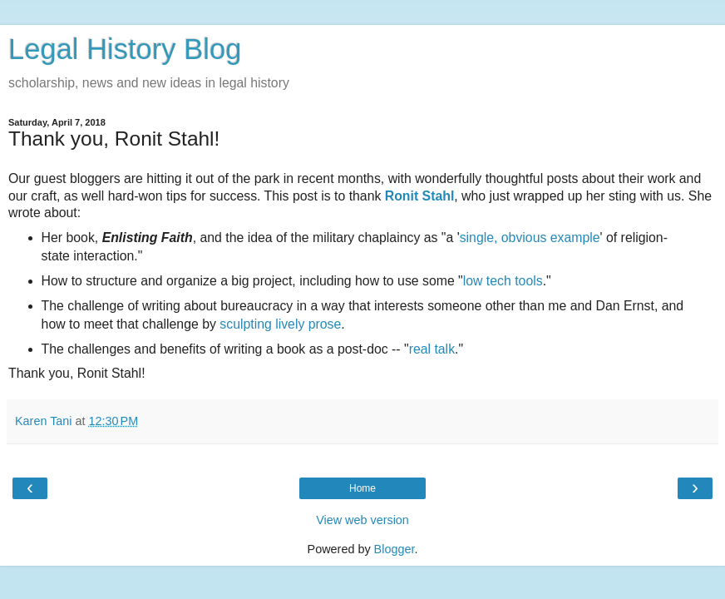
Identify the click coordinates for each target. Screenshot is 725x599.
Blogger (394, 549)
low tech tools (503, 281)
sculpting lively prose (280, 324)
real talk (432, 349)
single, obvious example (530, 237)
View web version (362, 520)
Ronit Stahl (420, 196)
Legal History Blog (124, 49)
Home (362, 488)
